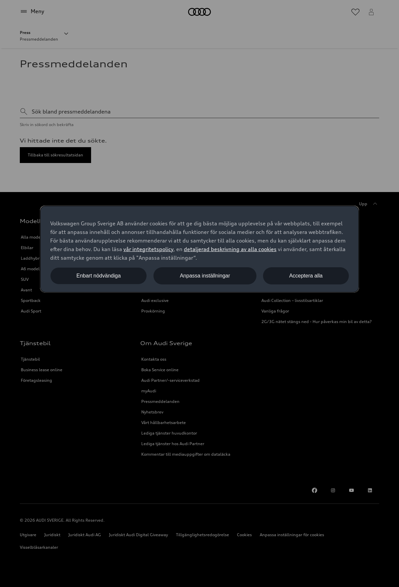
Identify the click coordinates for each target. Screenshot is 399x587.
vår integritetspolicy (148, 249)
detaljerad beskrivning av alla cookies (230, 249)
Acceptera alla (305, 275)
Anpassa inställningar (205, 275)
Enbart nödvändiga (98, 275)
